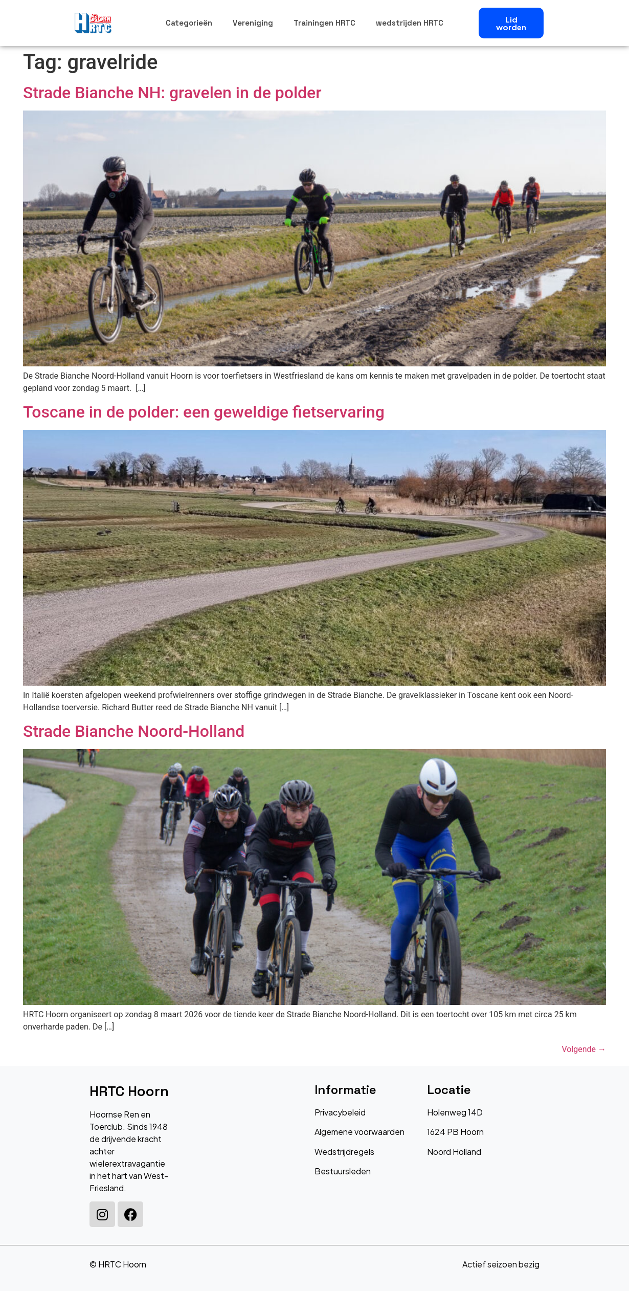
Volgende (583, 1049)
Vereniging (253, 23)
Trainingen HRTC (324, 23)
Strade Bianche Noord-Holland (133, 731)
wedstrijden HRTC (409, 23)
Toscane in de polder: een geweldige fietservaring (204, 412)
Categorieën (189, 23)
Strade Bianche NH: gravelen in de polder (172, 92)
